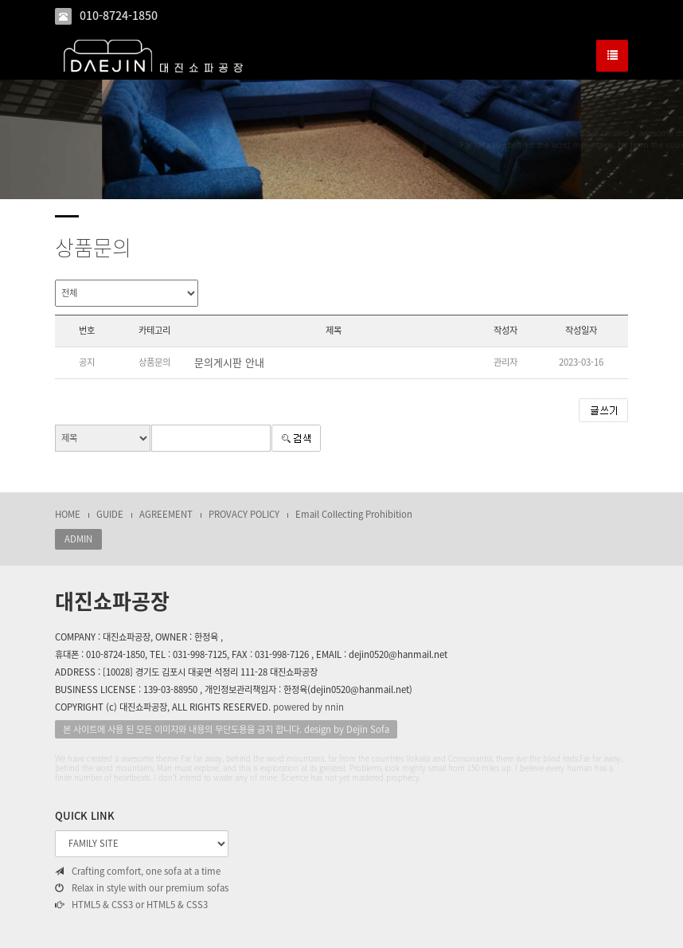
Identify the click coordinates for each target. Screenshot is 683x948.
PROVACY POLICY (244, 514)
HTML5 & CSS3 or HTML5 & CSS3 (131, 905)
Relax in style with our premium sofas (141, 888)
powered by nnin (308, 707)
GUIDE (109, 514)
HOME (67, 514)
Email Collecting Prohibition (353, 514)
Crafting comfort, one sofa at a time (138, 871)
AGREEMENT (166, 514)
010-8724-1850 (119, 15)
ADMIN (78, 539)
